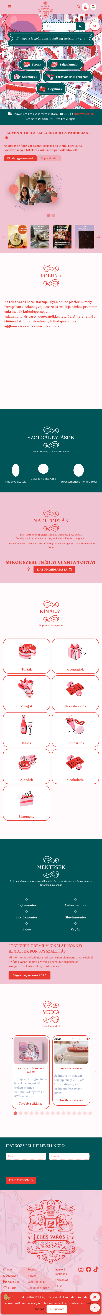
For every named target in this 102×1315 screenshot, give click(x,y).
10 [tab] (63, 1113)
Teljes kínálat (49, 158)
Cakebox (11, 1282)
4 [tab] (31, 1113)
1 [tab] (15, 1113)
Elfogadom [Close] (57, 1309)
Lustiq (10, 1288)
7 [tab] (47, 1113)
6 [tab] (42, 1113)
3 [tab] (26, 1113)
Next (98, 237)
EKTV (58, 1286)
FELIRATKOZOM (21, 1180)
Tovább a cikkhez (30, 1103)
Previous (4, 237)
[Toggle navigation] (10, 7)
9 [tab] (58, 1113)
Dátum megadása (54, 569)
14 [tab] (85, 1113)
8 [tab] (53, 1113)
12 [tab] (74, 1113)
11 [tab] (69, 1113)
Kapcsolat (61, 1280)
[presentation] (33, 1168)
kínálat (7, 1269)
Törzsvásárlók (84, 114)
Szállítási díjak (36, 1281)
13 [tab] (79, 1113)
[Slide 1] (51, 104)
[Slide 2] (53, 215)
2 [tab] (20, 1113)
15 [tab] (90, 1113)
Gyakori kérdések (61, 1271)
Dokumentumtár (38, 1287)
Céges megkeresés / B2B (29, 975)
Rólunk (31, 1275)
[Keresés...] (59, 26)
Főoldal (32, 1269)
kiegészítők (10, 1275)
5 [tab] (37, 1113)
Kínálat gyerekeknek (20, 158)
